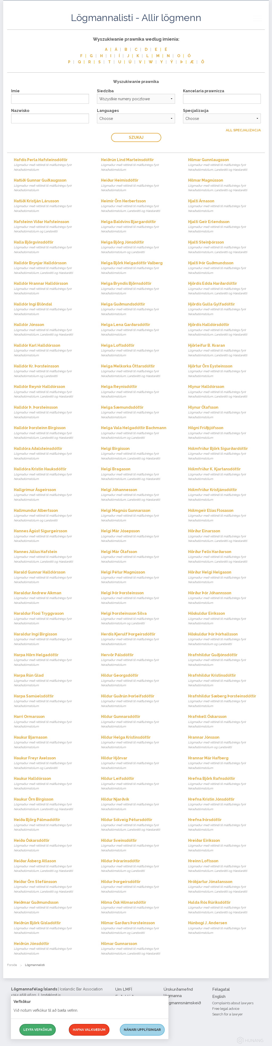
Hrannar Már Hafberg (226, 763)
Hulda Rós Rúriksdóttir (226, 907)
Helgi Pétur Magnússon (139, 577)
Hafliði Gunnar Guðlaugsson (52, 185)
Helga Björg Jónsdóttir (139, 247)
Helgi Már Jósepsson (139, 536)
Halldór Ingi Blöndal (52, 309)
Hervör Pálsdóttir (139, 660)
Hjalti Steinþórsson (226, 247)
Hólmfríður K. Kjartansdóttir (226, 474)
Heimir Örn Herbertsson (139, 206)
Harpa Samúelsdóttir (52, 701)
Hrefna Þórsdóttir (226, 825)
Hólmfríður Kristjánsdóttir (226, 495)
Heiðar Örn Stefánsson (52, 887)
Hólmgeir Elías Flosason (226, 515)
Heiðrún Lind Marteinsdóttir (139, 165)
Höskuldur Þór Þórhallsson (226, 639)
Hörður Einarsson (226, 536)
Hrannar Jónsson (226, 742)
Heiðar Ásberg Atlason (52, 866)
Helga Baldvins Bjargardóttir (139, 227)
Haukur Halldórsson (52, 783)
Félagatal (221, 989)
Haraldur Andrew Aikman (52, 598)
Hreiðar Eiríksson (226, 845)
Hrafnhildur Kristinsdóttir (226, 680)
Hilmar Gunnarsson (139, 949)
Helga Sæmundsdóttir (139, 412)
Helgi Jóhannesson (139, 495)
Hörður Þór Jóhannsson (226, 598)
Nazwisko (20, 110)
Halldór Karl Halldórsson (52, 350)
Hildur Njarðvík (139, 804)
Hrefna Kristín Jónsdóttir (226, 804)
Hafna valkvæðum (89, 1030)
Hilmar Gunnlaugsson (226, 165)
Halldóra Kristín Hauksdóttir (52, 474)
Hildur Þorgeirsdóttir (139, 887)
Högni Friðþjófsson (226, 433)
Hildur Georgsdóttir (139, 680)
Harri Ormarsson (52, 721)
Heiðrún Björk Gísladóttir (52, 928)
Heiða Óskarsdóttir (52, 845)
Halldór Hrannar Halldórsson (52, 288)
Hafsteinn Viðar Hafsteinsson (52, 227)
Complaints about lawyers (232, 1003)
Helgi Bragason (139, 474)
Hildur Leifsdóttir (139, 783)
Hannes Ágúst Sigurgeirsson (52, 536)
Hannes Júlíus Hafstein (52, 557)
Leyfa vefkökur (37, 1030)
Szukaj (136, 137)
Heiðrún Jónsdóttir (52, 949)
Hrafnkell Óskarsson (226, 721)
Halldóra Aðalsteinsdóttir (52, 453)
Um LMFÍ (123, 989)
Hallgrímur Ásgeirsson (52, 495)
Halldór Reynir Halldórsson (52, 391)
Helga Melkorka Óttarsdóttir (139, 371)
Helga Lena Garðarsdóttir (139, 330)
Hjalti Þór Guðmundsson (226, 268)
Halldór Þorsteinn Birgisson (52, 433)
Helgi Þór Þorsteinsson (139, 598)
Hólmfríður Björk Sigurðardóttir (226, 453)
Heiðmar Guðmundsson (52, 907)
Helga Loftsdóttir (139, 350)
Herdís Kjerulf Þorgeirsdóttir (139, 639)
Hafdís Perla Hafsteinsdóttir (52, 165)
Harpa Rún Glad (52, 680)
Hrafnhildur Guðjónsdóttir (226, 660)
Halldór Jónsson (52, 330)
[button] (261, 24)
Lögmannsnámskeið (182, 1003)
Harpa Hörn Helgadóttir (52, 660)
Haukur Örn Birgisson (52, 804)
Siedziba (105, 91)
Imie (15, 91)
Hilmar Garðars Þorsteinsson (139, 928)
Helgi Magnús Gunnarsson (139, 515)
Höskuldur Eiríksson (226, 618)
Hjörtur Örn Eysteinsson (226, 371)
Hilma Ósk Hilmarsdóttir (139, 907)
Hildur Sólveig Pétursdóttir (139, 825)
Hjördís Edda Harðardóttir (226, 288)
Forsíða (12, 965)
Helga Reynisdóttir (139, 391)
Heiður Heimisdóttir (139, 185)
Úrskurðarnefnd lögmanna (178, 992)
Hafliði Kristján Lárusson (52, 206)
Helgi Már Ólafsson (139, 557)
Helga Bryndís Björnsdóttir (139, 288)
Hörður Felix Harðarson (226, 557)
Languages (108, 110)
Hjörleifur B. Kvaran (226, 350)
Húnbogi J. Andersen (226, 928)
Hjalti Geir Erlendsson (226, 227)
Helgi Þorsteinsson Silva (139, 618)
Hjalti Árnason (226, 206)
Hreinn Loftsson (226, 866)
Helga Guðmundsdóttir (139, 309)
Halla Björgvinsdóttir (52, 247)
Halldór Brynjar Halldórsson (52, 268)
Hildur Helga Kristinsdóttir (139, 742)
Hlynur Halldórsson (226, 391)
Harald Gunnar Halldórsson (52, 577)
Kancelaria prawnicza (203, 91)
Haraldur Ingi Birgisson (52, 639)
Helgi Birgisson (139, 453)
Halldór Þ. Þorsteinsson (52, 412)
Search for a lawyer (227, 1014)
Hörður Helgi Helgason (226, 577)
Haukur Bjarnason (52, 742)
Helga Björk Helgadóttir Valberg (139, 268)
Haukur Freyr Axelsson (52, 763)
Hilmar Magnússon (226, 185)
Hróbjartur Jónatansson (226, 887)
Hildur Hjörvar (139, 763)
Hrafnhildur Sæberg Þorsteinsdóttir (226, 701)
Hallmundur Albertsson (52, 515)
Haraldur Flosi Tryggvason (52, 618)
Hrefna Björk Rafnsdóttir (226, 783)
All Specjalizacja (243, 130)
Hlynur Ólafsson (226, 412)
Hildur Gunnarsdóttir (139, 721)
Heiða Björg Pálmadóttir (52, 825)
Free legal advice (225, 1009)
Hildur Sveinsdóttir (139, 845)
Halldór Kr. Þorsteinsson (52, 371)
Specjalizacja (196, 110)
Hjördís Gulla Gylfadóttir (226, 309)
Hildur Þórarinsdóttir (139, 866)
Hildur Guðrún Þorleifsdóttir (139, 701)
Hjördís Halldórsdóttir (226, 330)
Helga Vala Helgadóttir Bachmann (139, 433)
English (219, 996)
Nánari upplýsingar (142, 1030)
